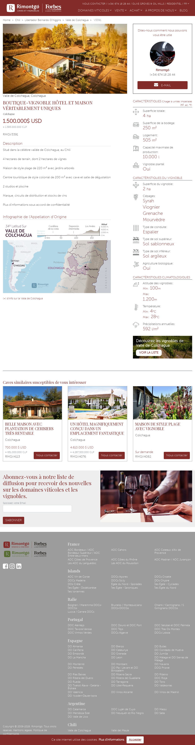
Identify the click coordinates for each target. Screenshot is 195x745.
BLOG (184, 10)
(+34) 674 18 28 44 (162, 74)
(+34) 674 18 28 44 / (120, 4)
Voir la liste (148, 352)
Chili (17, 20)
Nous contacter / (95, 4)
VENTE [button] (121, 10)
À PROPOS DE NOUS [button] (161, 10)
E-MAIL (162, 84)
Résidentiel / (175, 4)
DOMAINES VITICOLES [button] (95, 10)
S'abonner (13, 520)
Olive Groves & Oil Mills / (149, 4)
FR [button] (186, 4)
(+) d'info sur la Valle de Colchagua (23, 298)
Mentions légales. (23, 730)
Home (6, 20)
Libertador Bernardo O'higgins (43, 20)
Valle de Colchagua (77, 20)
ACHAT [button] (136, 10)
